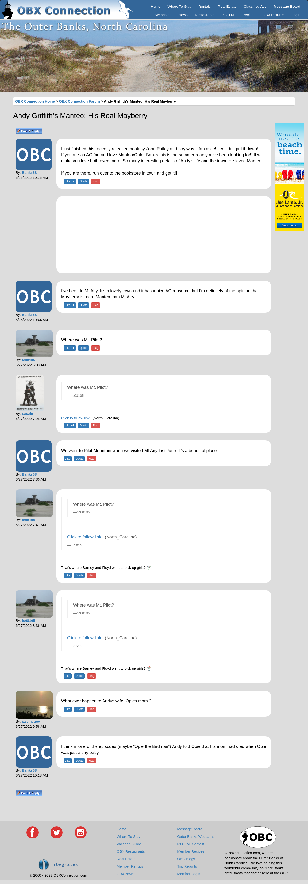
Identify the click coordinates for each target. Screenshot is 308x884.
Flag (95, 181)
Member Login (188, 874)
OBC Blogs (186, 859)
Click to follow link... (77, 418)
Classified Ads (255, 6)
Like (67, 458)
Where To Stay (179, 6)
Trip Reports (187, 866)
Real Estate (227, 6)
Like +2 (69, 181)
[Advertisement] (164, 234)
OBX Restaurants (131, 851)
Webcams (163, 15)
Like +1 (69, 305)
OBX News (125, 874)
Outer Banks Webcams (195, 836)
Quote (84, 181)
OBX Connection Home (35, 101)
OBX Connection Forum (79, 101)
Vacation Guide (129, 844)
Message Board (189, 829)
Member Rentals (130, 866)
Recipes (248, 15)
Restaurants (204, 15)
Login (295, 15)
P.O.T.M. (228, 15)
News (183, 15)
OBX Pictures (273, 15)
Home (155, 6)
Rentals (205, 6)
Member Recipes (190, 851)
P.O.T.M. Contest (190, 844)
